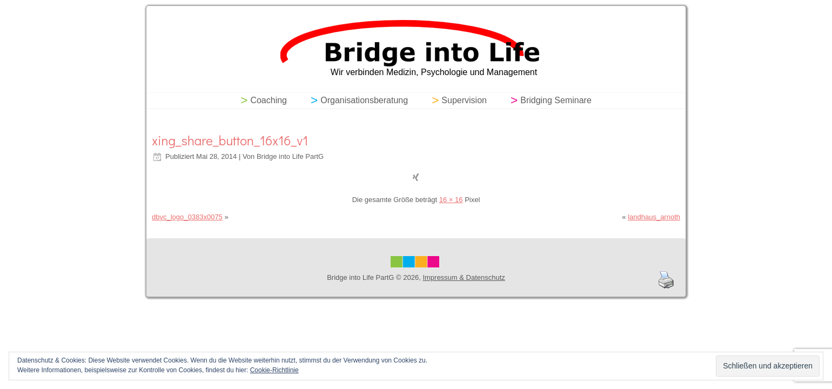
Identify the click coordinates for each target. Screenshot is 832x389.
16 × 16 (451, 200)
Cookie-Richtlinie (274, 370)
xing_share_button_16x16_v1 (230, 140)
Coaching (268, 100)
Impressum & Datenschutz (463, 277)
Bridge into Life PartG (290, 156)
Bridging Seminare (556, 100)
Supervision (464, 100)
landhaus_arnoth (654, 217)
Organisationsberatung (364, 100)
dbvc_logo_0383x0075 (187, 217)
